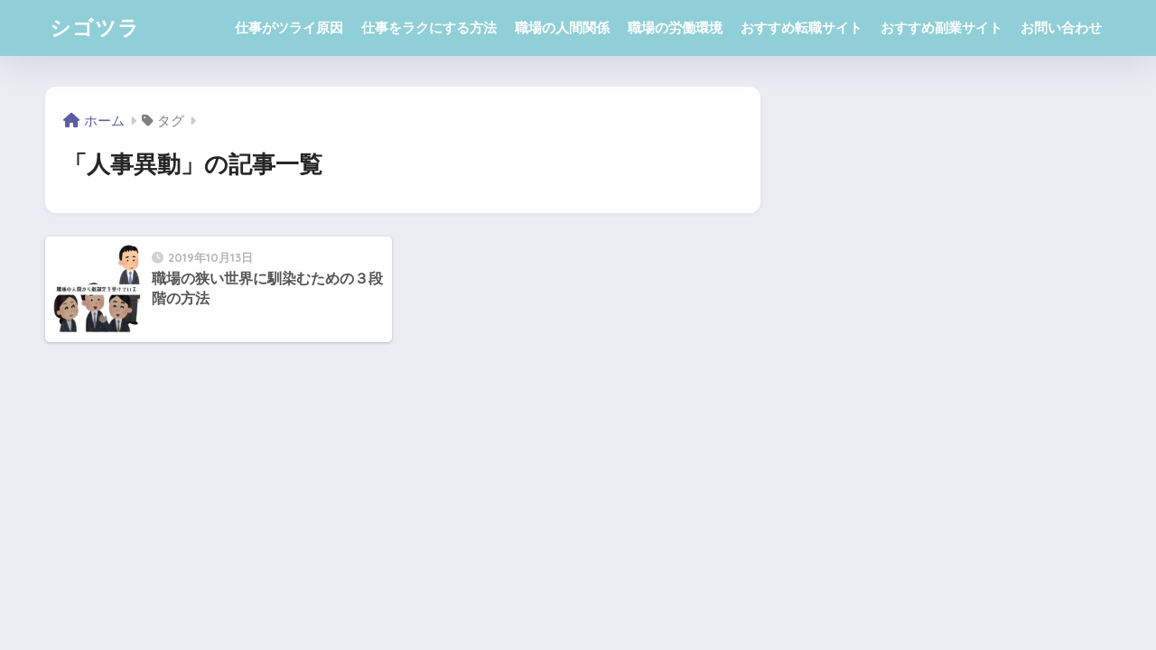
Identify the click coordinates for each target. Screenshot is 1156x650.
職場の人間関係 (562, 27)
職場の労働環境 (675, 27)
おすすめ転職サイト (801, 27)
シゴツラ (95, 27)
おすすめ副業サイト (941, 27)
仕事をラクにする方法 (429, 27)
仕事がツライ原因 (289, 27)
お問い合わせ (1061, 27)
